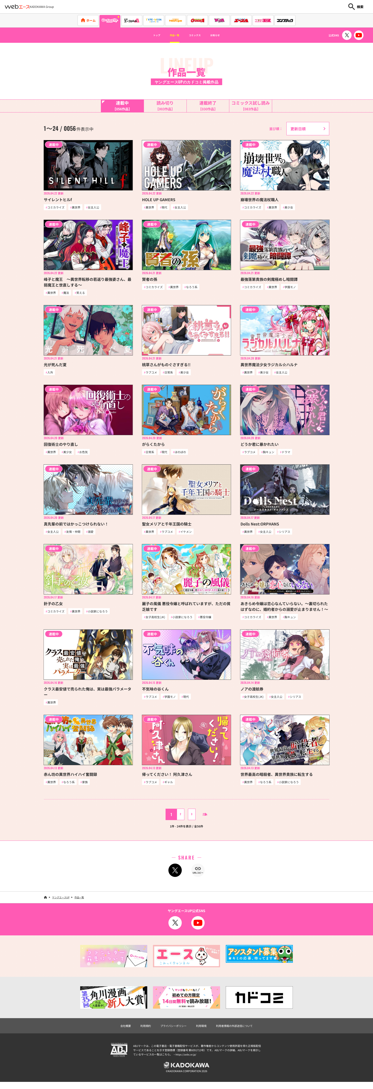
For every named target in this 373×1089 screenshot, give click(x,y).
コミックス (196, 35)
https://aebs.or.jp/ (186, 1060)
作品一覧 (170, 35)
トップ (147, 35)
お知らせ (223, 35)
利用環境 (202, 1030)
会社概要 (114, 1030)
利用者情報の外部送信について (242, 1030)
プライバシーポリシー (169, 1030)
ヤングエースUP (60, 902)
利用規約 (137, 1030)
